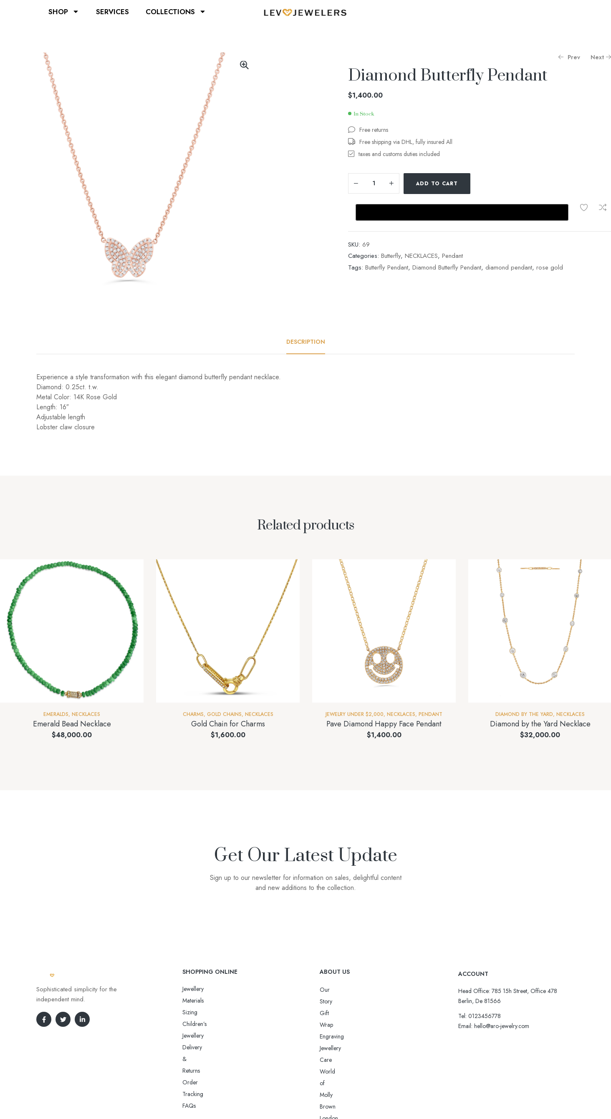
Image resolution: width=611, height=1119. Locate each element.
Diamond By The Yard (524, 714)
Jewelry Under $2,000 (355, 714)
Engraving (332, 1013)
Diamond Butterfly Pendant (446, 240)
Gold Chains (224, 714)
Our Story (332, 989)
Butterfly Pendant (386, 240)
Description (305, 342)
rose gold (549, 240)
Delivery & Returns (204, 1012)
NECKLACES (421, 229)
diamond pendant (508, 240)
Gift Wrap (332, 1001)
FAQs (189, 1035)
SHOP (63, 11)
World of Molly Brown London (357, 1036)
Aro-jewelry (302, 1097)
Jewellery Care (337, 1025)
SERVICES (112, 12)
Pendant (452, 229)
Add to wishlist (483, 183)
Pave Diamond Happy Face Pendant (384, 723)
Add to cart (437, 183)
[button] (244, 65)
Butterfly (391, 229)
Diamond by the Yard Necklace (540, 723)
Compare (501, 183)
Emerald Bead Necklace (72, 723)
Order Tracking (201, 1024)
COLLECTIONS (176, 11)
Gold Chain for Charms (228, 723)
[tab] (305, 342)
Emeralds (55, 714)
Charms (193, 714)
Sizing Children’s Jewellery (214, 1000)
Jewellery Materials (204, 989)
